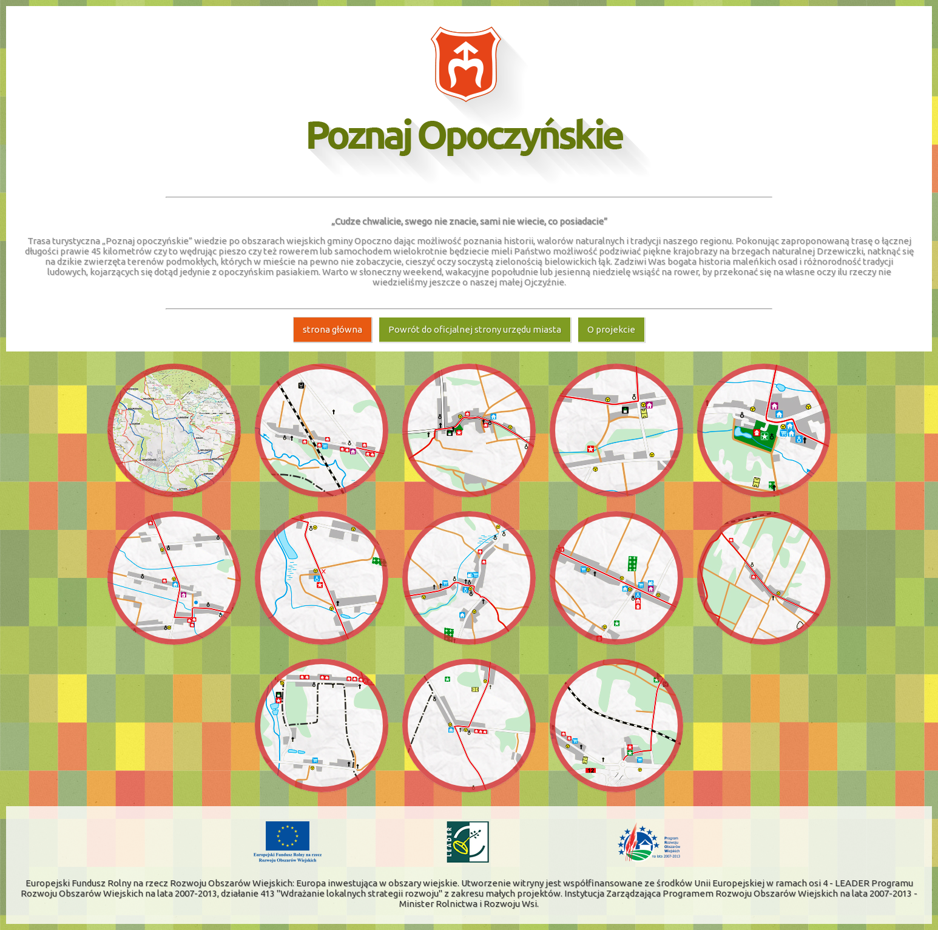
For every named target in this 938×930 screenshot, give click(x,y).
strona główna (332, 329)
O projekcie (611, 329)
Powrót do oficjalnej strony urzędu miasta (474, 329)
